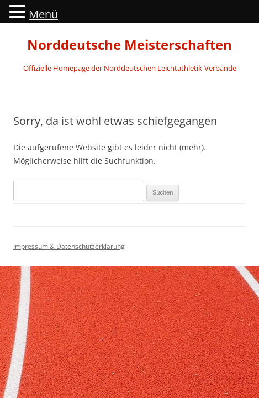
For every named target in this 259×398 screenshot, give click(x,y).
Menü (43, 14)
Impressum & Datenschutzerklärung (69, 246)
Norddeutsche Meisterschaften (129, 45)
